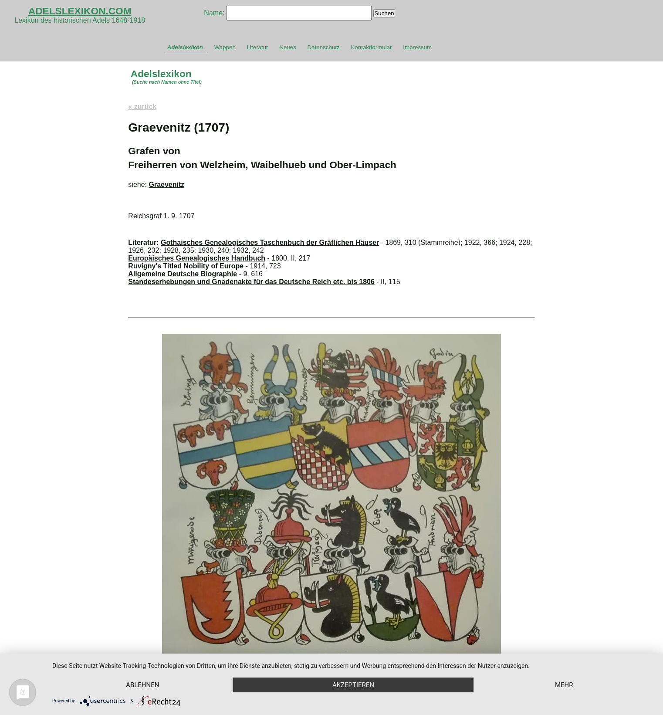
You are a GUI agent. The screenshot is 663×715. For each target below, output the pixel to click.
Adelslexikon (185, 47)
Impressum (417, 47)
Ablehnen (142, 685)
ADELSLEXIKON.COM (80, 11)
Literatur (257, 47)
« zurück (142, 106)
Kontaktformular (371, 47)
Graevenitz (166, 184)
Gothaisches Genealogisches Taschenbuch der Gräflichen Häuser (270, 242)
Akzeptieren (353, 685)
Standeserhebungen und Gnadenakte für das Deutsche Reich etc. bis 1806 (251, 281)
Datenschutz (324, 47)
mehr (564, 685)
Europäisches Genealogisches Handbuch (196, 258)
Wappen (225, 47)
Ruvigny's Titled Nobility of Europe (186, 266)
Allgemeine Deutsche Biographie (182, 274)
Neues (287, 47)
